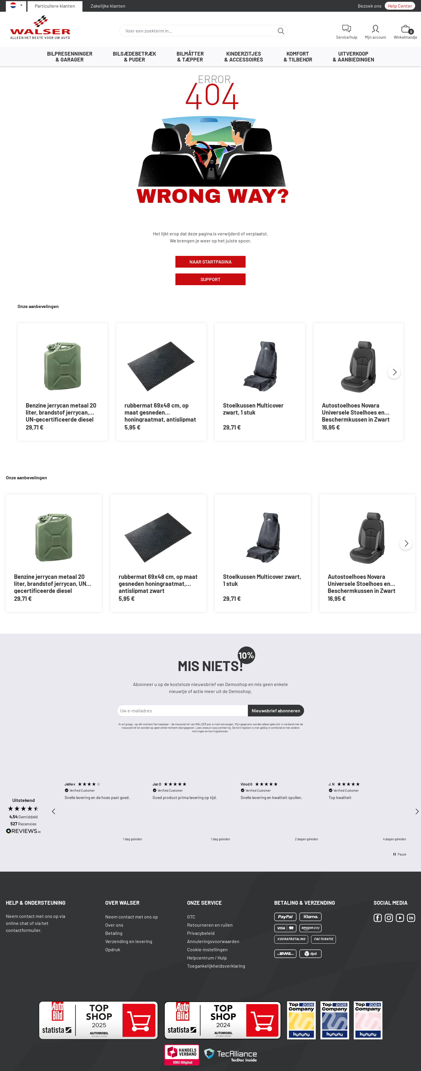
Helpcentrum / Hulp (207, 957)
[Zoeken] (281, 30)
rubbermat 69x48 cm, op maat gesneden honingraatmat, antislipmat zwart (160, 412)
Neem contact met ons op (131, 916)
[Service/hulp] (346, 32)
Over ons (114, 925)
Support (210, 279)
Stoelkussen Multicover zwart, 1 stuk (253, 409)
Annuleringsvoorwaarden (213, 941)
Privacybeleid (201, 933)
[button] (54, 812)
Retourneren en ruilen (210, 925)
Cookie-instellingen (207, 949)
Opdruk (112, 949)
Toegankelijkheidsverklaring (216, 966)
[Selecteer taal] (16, 5)
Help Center (400, 5)
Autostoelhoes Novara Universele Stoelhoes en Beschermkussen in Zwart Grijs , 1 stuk (356, 412)
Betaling (113, 933)
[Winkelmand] (405, 32)
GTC (191, 916)
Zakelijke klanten (108, 5)
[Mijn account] (375, 32)
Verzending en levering (128, 941)
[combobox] (197, 30)
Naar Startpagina (210, 261)
